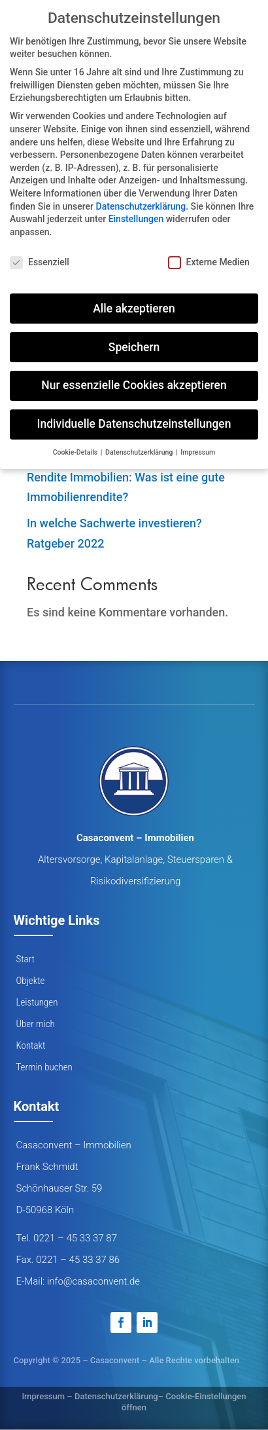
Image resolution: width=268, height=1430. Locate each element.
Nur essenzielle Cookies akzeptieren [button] (133, 385)
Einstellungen (136, 219)
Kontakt (31, 1045)
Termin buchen (44, 1067)
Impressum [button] (197, 452)
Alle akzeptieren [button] (134, 308)
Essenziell (39, 262)
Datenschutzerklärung (116, 1396)
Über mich (35, 1024)
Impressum (43, 1396)
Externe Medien (209, 262)
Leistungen (37, 1002)
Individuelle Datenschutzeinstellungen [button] (134, 423)
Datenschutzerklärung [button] (140, 452)
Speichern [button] (134, 347)
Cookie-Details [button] (76, 452)
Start (25, 959)
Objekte (30, 981)
